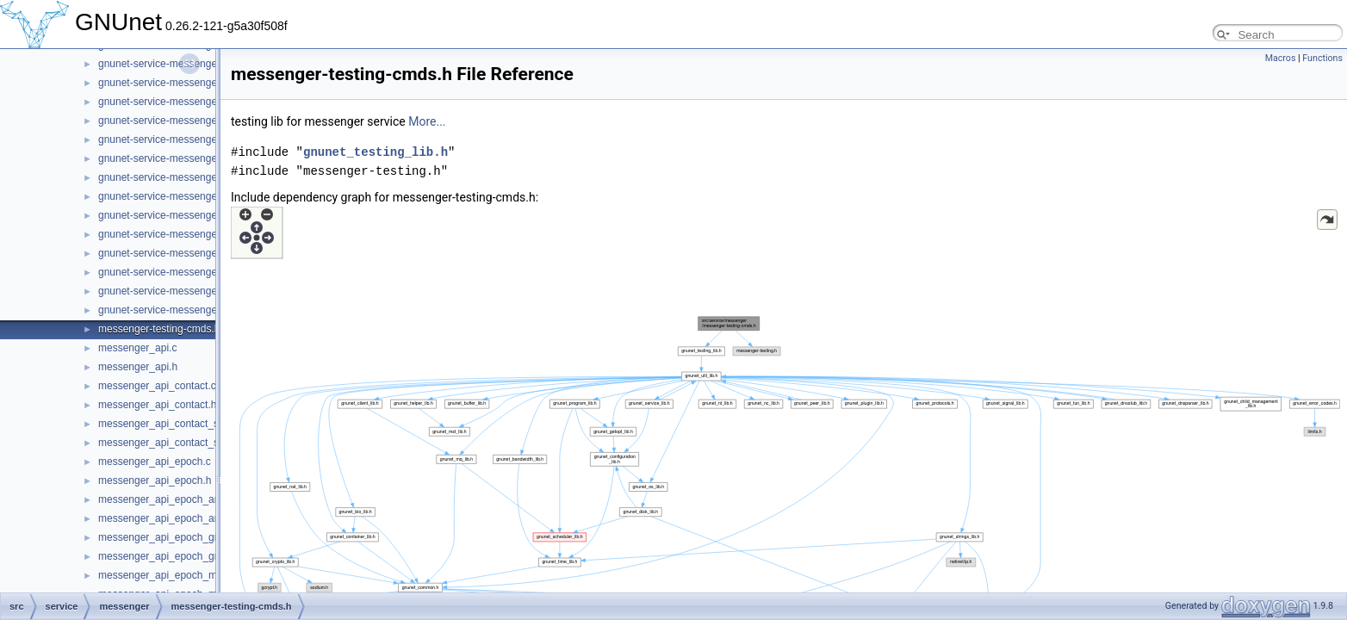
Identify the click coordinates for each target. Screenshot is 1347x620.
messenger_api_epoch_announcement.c (191, 499)
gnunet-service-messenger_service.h (183, 234)
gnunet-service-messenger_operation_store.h (202, 102)
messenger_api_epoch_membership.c (185, 575)
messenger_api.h (137, 367)
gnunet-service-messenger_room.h (178, 177)
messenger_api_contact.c (157, 386)
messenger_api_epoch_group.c (170, 537)
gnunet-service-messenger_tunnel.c (180, 291)
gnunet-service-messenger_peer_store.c (190, 121)
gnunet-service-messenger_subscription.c (193, 253)
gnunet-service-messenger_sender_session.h (202, 196)
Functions (1322, 58)
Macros (1280, 58)
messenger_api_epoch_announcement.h (192, 518)
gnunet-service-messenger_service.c (182, 215)
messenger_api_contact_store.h (171, 443)
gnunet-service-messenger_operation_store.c (202, 83)
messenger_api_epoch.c (154, 462)
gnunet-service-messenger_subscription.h (194, 272)
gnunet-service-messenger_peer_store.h (191, 139)
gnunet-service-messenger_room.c (178, 158)
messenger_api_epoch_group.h (171, 556)
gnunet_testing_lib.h (375, 152)
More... (426, 121)
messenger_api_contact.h (157, 405)
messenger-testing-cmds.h (159, 329)
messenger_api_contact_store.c (171, 424)
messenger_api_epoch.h (154, 480)
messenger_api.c (137, 348)
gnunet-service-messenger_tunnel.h (180, 310)
